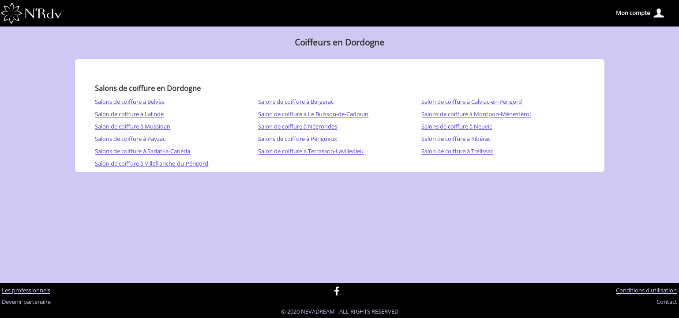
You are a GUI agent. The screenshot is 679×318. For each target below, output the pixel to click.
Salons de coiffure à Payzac (130, 139)
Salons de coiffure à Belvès (129, 102)
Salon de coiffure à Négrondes (297, 127)
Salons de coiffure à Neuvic (456, 127)
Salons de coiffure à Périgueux (297, 139)
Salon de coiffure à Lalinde (129, 114)
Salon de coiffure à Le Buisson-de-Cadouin (313, 114)
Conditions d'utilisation (646, 291)
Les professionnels (26, 291)
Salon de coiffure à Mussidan (132, 127)
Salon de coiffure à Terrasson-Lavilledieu (311, 151)
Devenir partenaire (26, 302)
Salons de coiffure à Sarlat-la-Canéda (142, 151)
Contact (666, 302)
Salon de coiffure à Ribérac (456, 139)
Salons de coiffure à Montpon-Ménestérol (476, 114)
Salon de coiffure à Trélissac (457, 151)
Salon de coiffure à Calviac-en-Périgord (471, 102)
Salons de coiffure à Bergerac (296, 102)
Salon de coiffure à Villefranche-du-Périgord (151, 164)
